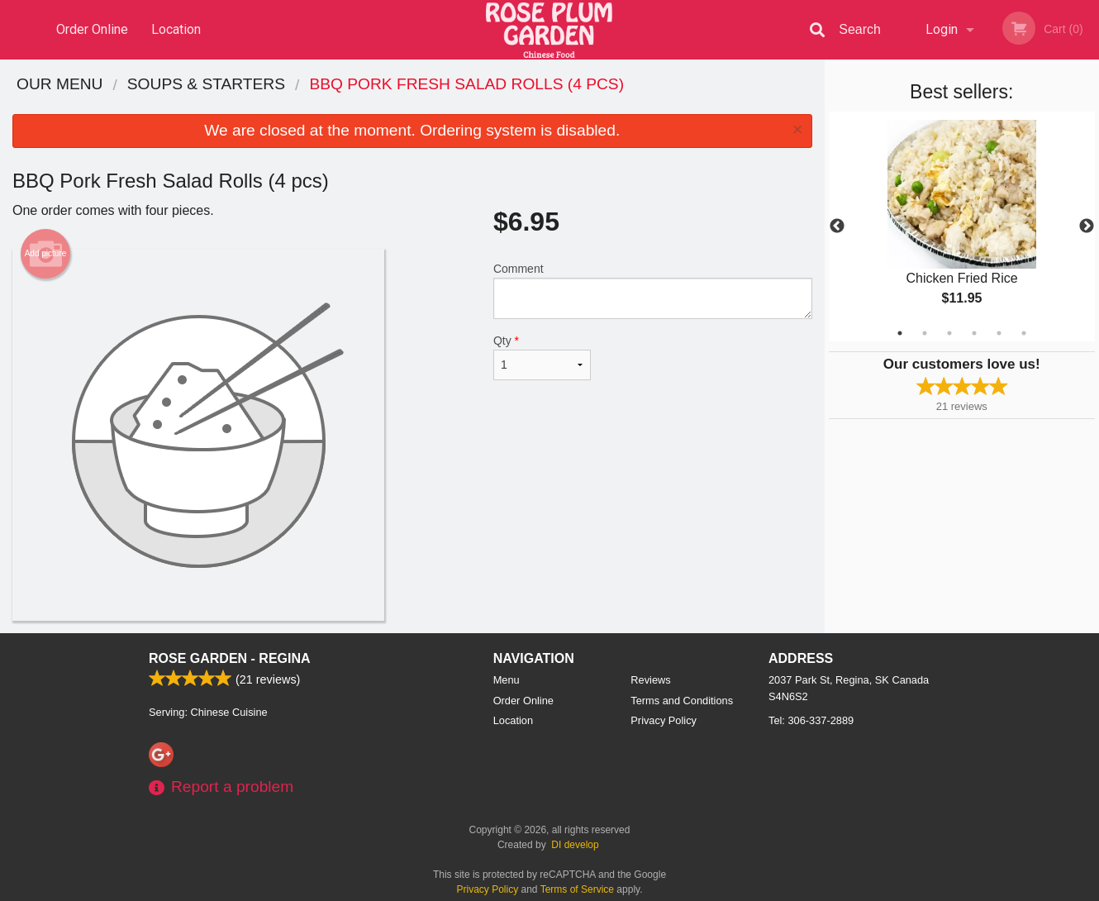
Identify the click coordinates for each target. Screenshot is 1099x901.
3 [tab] (949, 333)
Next (1086, 226)
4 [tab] (974, 333)
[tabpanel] (962, 226)
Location (176, 29)
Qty (542, 357)
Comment (652, 290)
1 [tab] (900, 333)
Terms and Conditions (681, 700)
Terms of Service (577, 889)
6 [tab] (1024, 333)
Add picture (46, 254)
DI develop (574, 845)
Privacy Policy (663, 720)
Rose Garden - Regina (230, 658)
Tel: (811, 720)
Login (941, 29)
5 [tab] (999, 333)
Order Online (92, 29)
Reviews (650, 680)
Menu (506, 680)
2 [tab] (924, 333)
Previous (837, 226)
